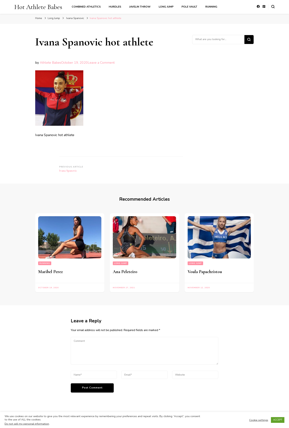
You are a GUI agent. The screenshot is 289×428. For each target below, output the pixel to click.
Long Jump (166, 6)
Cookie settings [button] (258, 420)
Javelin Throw (140, 6)
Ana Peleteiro (125, 271)
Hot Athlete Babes (38, 7)
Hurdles (115, 6)
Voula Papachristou (205, 271)
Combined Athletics (86, 6)
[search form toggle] (273, 6)
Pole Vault (189, 6)
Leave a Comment (101, 62)
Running (211, 6)
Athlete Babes (50, 62)
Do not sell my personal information (27, 424)
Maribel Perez (50, 271)
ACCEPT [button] (277, 420)
